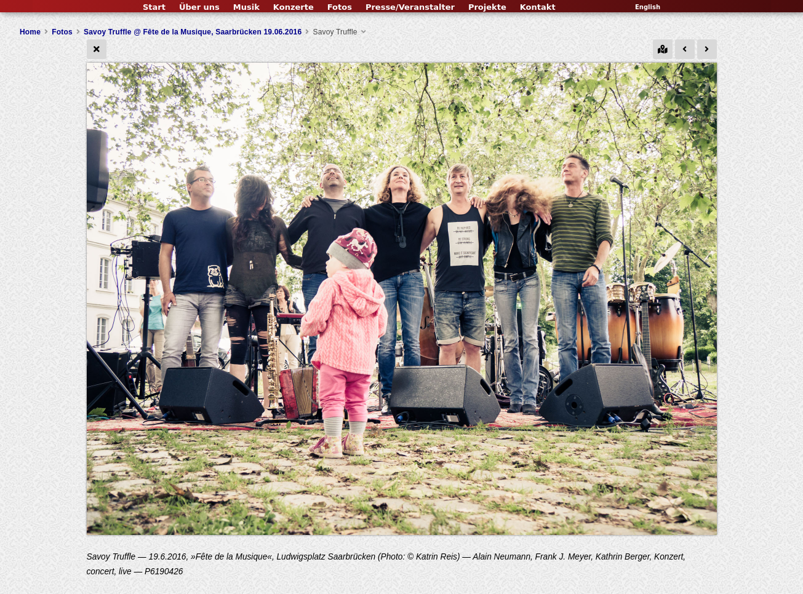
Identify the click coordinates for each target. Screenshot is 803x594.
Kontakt (538, 7)
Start (154, 7)
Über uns (199, 7)
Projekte (487, 7)
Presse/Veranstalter (410, 7)
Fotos (339, 7)
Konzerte (293, 7)
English (647, 7)
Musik (246, 7)
